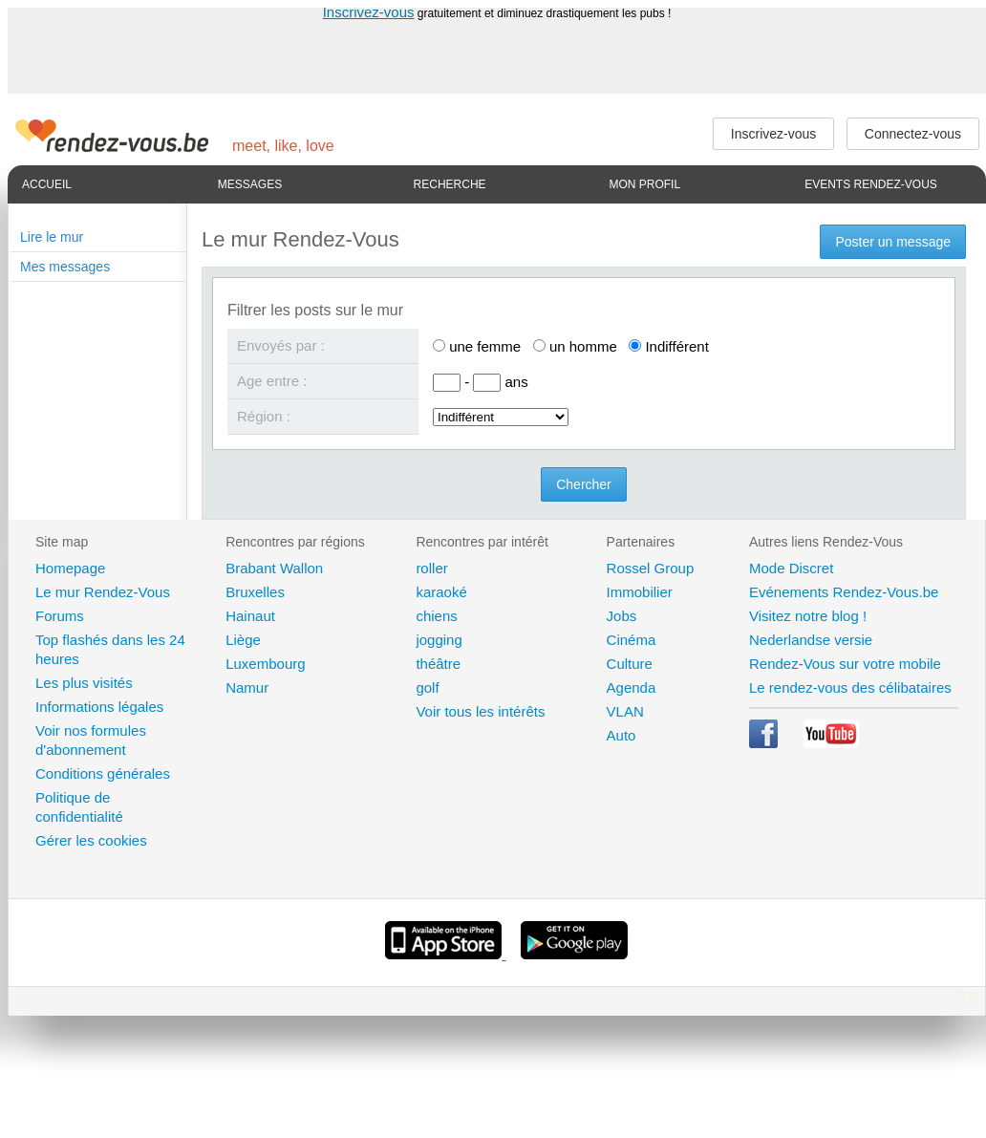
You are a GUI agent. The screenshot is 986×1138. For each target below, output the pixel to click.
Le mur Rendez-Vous (102, 592)
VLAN (625, 711)
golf (427, 687)
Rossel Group (651, 568)
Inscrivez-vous (369, 12)
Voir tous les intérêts (480, 711)
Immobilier (640, 592)
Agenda (631, 687)
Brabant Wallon (274, 568)
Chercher (583, 484)
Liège (243, 640)
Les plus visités (84, 683)
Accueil (47, 184)
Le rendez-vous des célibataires (850, 687)
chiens (436, 616)
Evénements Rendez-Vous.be (843, 592)
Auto (621, 735)
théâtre (438, 663)
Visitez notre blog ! (808, 616)
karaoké (441, 592)
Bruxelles (255, 592)
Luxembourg (265, 663)
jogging (438, 640)
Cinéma (631, 640)
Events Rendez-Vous (870, 184)
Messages (250, 184)
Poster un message (893, 241)
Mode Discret (791, 568)
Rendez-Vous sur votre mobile (845, 663)
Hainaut (250, 616)
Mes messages (65, 266)
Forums (59, 616)
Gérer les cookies (91, 840)
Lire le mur (51, 237)
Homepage (70, 568)
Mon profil (644, 184)
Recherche (450, 184)
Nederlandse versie (810, 640)
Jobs (622, 616)
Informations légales (99, 706)
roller (431, 568)
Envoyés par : (281, 345)
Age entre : (272, 381)
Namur (246, 687)
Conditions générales (102, 773)
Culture (630, 663)
